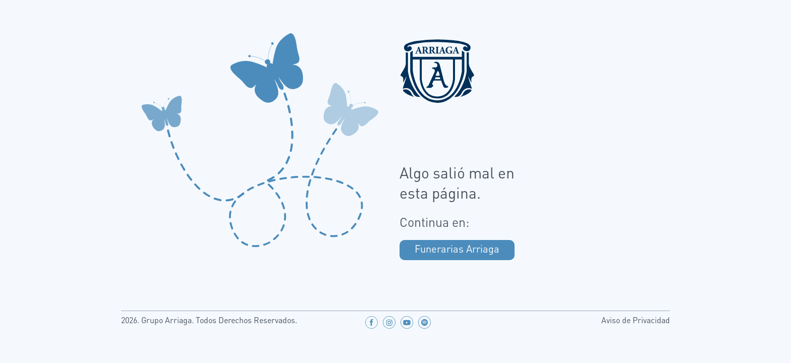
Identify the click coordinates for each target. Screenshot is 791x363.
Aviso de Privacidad (635, 321)
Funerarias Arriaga (457, 250)
